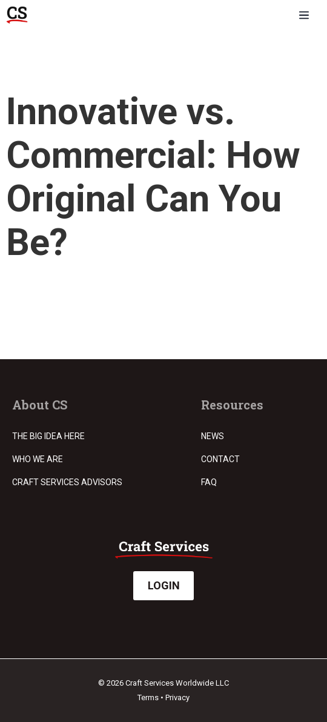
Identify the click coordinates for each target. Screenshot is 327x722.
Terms (148, 697)
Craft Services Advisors (67, 482)
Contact (220, 459)
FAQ (209, 482)
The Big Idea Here (48, 436)
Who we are (37, 459)
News (212, 436)
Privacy (177, 697)
